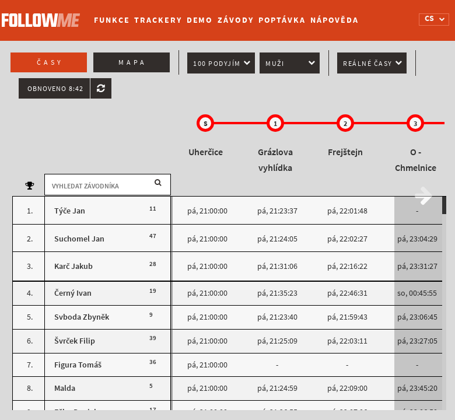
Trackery (157, 20)
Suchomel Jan (79, 238)
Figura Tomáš (78, 364)
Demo (200, 20)
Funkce (112, 20)
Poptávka (282, 20)
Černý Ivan (73, 293)
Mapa (132, 62)
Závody (235, 20)
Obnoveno (55, 88)
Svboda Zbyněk (81, 317)
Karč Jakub (73, 266)
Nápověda (334, 20)
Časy (50, 62)
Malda (64, 388)
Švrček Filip (74, 340)
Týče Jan (69, 210)
